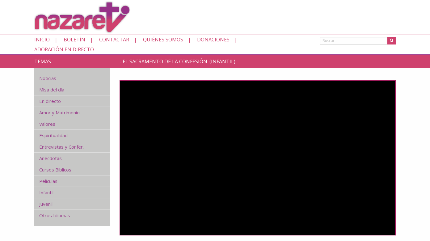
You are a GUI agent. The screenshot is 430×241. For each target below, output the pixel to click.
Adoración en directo (64, 49)
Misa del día (51, 90)
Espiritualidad (53, 135)
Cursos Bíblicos (55, 170)
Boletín (74, 39)
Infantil (46, 192)
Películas (48, 181)
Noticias (47, 78)
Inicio (42, 39)
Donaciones (213, 39)
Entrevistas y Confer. (61, 147)
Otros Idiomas (54, 215)
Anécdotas (50, 158)
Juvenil (46, 204)
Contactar (114, 39)
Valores (47, 124)
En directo (50, 101)
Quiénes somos (163, 39)
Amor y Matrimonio (59, 112)
